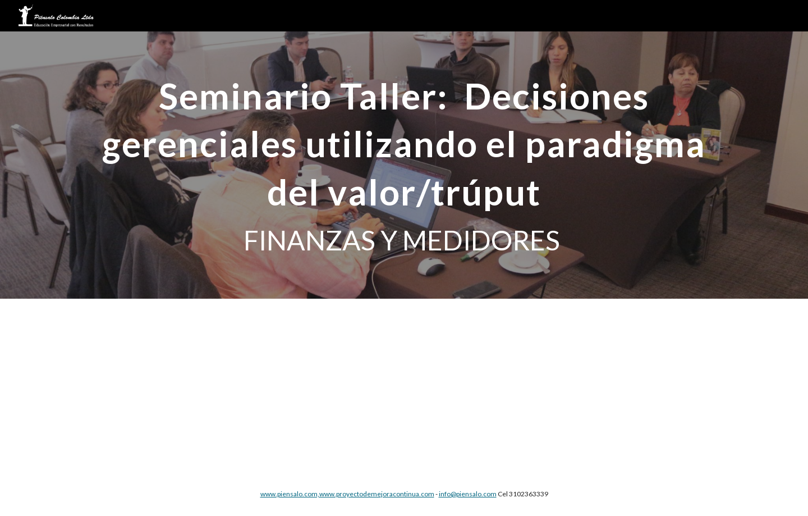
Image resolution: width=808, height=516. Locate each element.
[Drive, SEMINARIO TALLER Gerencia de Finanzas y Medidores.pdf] (376, 385)
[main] (404, 165)
